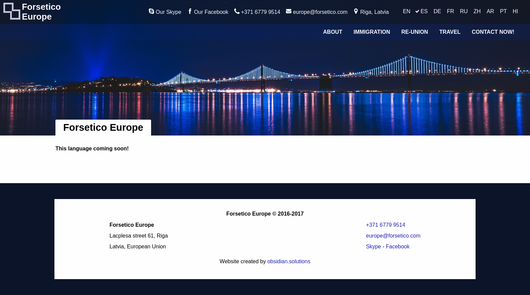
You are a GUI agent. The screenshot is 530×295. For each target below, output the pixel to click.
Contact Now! (493, 32)
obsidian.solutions (288, 261)
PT (503, 11)
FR (450, 11)
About (332, 32)
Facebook (397, 246)
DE (437, 11)
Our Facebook (207, 11)
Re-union (414, 32)
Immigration (372, 32)
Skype (373, 246)
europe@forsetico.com (316, 11)
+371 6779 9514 (257, 11)
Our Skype (165, 11)
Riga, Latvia (371, 11)
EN (406, 11)
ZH (477, 11)
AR (490, 11)
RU (464, 11)
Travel (450, 32)
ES (424, 11)
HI (515, 11)
